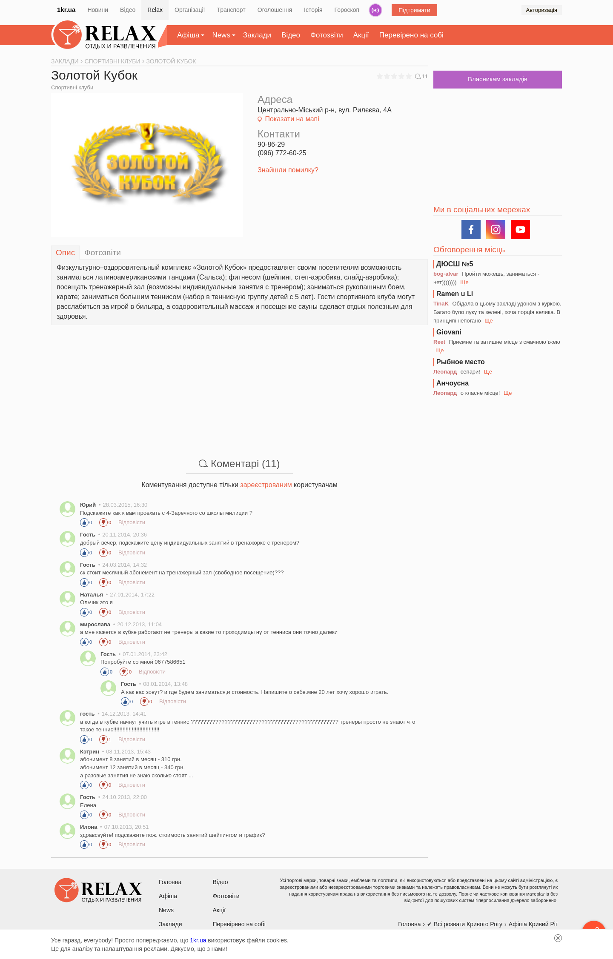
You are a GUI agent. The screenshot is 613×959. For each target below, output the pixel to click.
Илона (88, 827)
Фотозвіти (326, 35)
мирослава (95, 624)
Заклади (257, 35)
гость (87, 714)
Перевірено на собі (411, 35)
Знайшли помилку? (288, 170)
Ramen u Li (454, 293)
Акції (361, 35)
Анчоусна (452, 383)
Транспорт (231, 9)
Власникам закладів (497, 79)
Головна (170, 882)
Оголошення (275, 9)
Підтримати (414, 10)
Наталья (91, 594)
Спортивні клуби (72, 87)
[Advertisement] (239, 384)
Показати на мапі (292, 119)
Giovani (448, 332)
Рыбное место (460, 361)
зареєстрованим (266, 484)
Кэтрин (89, 751)
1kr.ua (66, 9)
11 (421, 76)
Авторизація (541, 10)
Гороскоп (347, 9)
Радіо (375, 10)
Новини (97, 9)
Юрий (88, 505)
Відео (127, 9)
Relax (155, 9)
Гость (87, 534)
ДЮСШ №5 (454, 264)
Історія (313, 9)
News (221, 35)
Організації (190, 9)
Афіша (188, 35)
